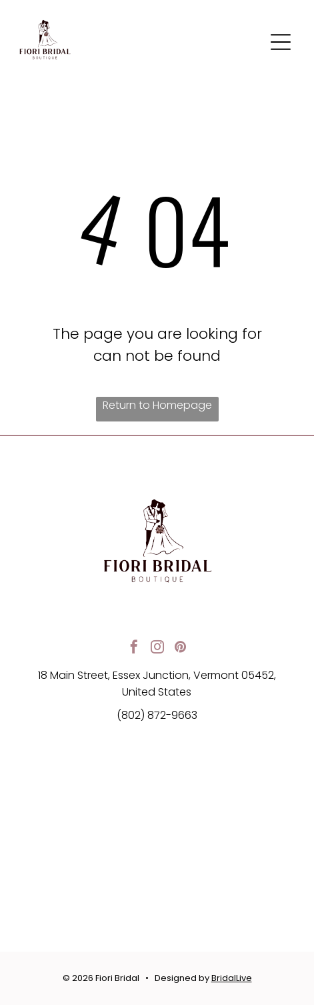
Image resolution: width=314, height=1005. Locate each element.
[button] (281, 42)
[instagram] (157, 648)
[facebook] (134, 648)
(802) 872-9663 (157, 715)
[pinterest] (181, 648)
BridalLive (231, 978)
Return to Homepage (157, 405)
